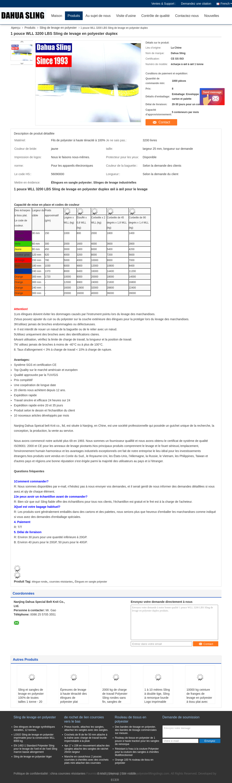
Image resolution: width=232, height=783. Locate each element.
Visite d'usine (126, 16)
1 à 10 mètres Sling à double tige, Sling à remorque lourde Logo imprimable (157, 695)
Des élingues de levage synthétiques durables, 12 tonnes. (34, 728)
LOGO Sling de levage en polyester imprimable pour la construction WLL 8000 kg (34, 737)
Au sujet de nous (98, 16)
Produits (74, 16)
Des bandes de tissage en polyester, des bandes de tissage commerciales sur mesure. (135, 730)
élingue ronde (39, 581)
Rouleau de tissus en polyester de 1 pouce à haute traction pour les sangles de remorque (137, 741)
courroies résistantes (61, 581)
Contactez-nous (187, 16)
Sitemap (113, 773)
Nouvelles (211, 16)
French (226, 3)
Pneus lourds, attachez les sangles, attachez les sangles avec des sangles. (86, 728)
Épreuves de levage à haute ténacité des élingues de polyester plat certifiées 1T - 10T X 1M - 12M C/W (73, 699)
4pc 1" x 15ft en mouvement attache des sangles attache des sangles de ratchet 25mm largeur (86, 748)
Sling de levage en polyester (58, 27)
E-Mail (101, 773)
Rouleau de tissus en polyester (130, 719)
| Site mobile (128, 773)
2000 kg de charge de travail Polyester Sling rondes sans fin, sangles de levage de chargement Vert (114, 699)
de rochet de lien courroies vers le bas (84, 719)
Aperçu (15, 27)
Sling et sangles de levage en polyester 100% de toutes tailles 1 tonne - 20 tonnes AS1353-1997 (31, 699)
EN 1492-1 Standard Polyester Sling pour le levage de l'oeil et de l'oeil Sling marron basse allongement (35, 748)
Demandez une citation (196, 3)
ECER (115, 780)
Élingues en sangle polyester (91, 581)
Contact (164, 122)
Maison (56, 16)
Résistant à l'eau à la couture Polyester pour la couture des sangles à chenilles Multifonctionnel (137, 752)
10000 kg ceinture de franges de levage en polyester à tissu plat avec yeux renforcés (199, 697)
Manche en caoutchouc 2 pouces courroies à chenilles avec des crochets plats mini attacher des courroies (86, 759)
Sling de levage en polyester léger (33, 756)
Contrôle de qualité (155, 16)
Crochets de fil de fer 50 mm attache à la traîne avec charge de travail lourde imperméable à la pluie (85, 737)
